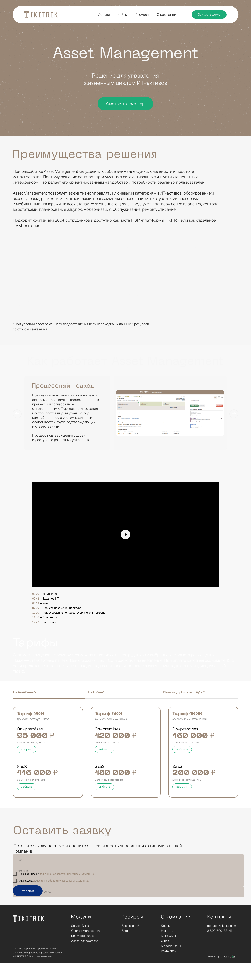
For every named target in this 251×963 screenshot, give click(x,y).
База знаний (130, 926)
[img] (28, 918)
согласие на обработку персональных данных (61, 880)
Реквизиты (169, 951)
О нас (165, 941)
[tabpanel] (125, 423)
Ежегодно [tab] (96, 692)
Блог (125, 931)
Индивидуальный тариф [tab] (184, 692)
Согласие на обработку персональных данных (38, 952)
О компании (166, 14)
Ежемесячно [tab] (24, 692)
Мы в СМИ (168, 936)
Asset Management (84, 941)
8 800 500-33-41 (219, 931)
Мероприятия (171, 946)
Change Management (86, 931)
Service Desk (80, 926)
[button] (209, 14)
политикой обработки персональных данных (66, 874)
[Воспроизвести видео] (125, 534)
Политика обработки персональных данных (36, 948)
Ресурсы (142, 14)
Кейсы (165, 926)
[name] (128, 859)
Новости (167, 931)
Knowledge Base (82, 936)
